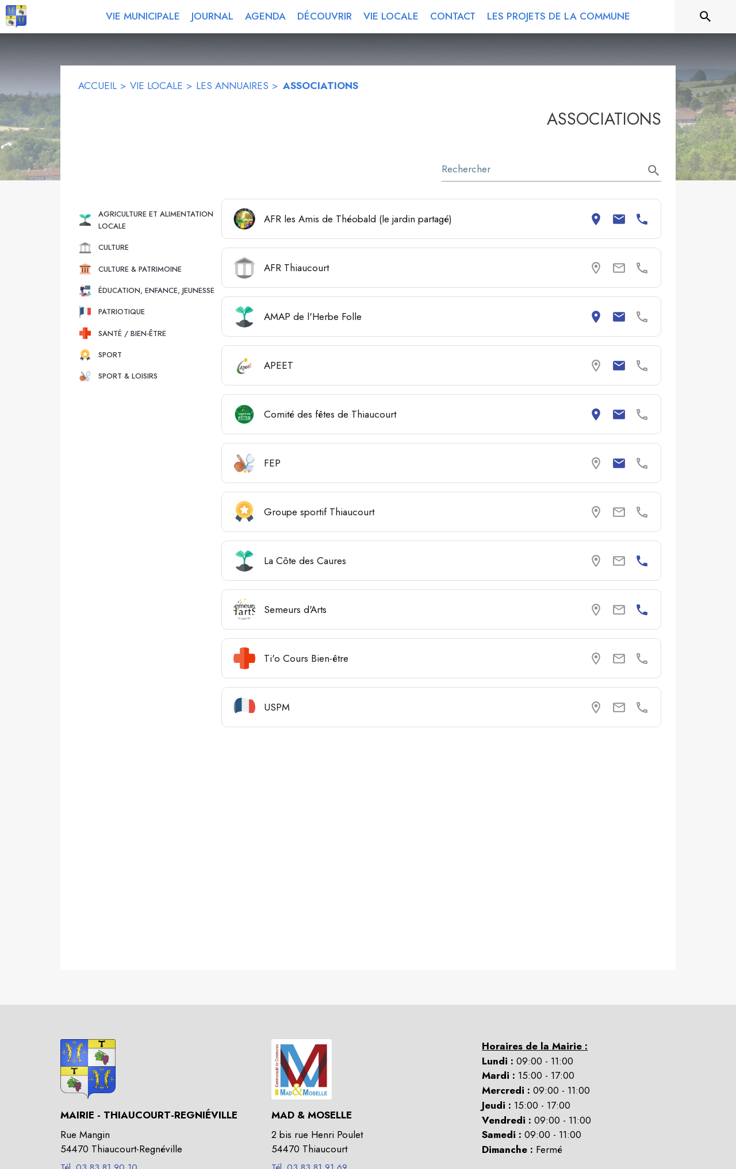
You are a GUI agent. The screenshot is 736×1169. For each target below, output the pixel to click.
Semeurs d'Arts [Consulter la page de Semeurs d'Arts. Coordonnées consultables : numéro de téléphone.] (295, 609)
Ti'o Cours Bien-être (306, 658)
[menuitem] (143, 14)
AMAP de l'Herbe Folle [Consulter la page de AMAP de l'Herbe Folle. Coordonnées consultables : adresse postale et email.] (313, 316)
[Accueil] (16, 16)
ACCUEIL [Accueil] (97, 85)
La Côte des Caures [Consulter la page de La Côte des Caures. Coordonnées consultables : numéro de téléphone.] (305, 561)
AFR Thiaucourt (296, 268)
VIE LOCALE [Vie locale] (156, 85)
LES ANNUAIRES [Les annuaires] (232, 85)
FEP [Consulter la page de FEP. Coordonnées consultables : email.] (272, 463)
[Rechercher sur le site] (705, 16)
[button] (145, 220)
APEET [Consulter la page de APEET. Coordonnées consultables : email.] (278, 365)
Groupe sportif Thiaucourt (319, 512)
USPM (277, 707)
